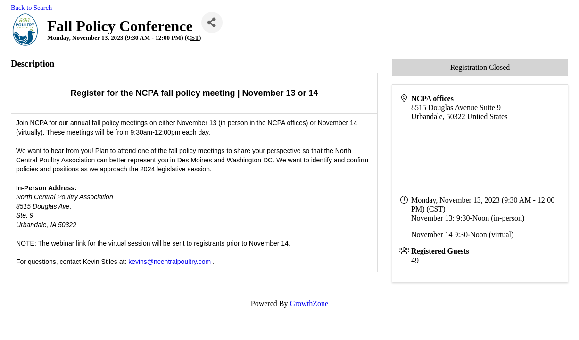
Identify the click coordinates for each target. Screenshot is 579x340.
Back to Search (31, 7)
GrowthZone (309, 303)
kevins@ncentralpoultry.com (169, 261)
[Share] (212, 22)
